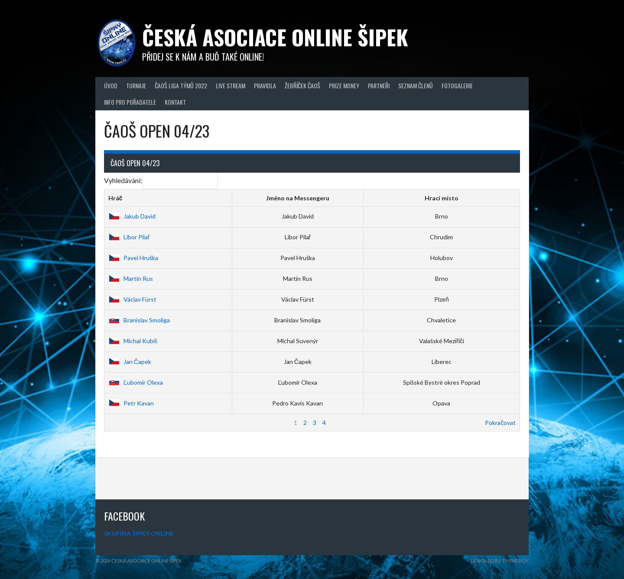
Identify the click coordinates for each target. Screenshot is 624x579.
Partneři (379, 85)
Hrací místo (441, 198)
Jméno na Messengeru (297, 198)
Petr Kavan (131, 403)
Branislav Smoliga (139, 320)
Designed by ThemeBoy (500, 560)
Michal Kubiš (132, 340)
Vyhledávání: (161, 180)
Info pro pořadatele (130, 101)
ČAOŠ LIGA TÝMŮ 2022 (181, 85)
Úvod (110, 85)
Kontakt (175, 101)
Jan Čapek (129, 361)
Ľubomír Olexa (135, 382)
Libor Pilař (129, 237)
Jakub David (132, 216)
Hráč (115, 198)
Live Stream (230, 85)
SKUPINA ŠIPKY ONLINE (139, 533)
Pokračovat (500, 422)
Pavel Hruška (133, 257)
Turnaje (136, 85)
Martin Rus (130, 278)
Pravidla (265, 85)
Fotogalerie (457, 85)
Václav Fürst (132, 299)
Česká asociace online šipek (275, 37)
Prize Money (344, 85)
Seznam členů (415, 85)
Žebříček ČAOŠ (302, 85)
